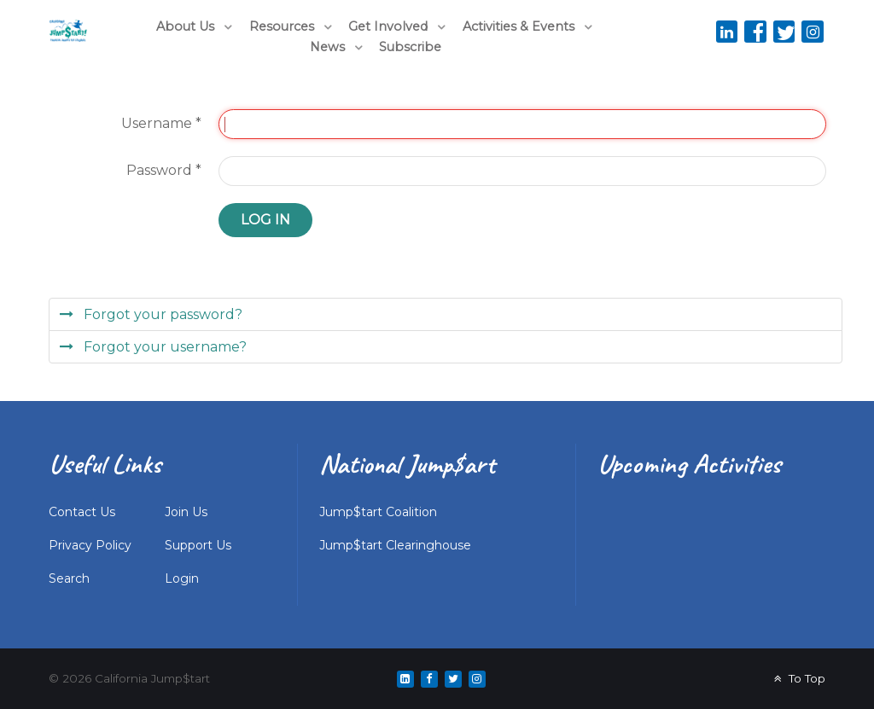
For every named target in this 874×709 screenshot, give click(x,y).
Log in (265, 220)
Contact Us (82, 512)
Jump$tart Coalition (378, 512)
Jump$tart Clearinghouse (395, 545)
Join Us (186, 512)
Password (163, 170)
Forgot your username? (163, 347)
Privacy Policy (90, 545)
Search (69, 578)
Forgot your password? (161, 314)
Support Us (198, 545)
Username (161, 123)
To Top (798, 678)
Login (182, 578)
